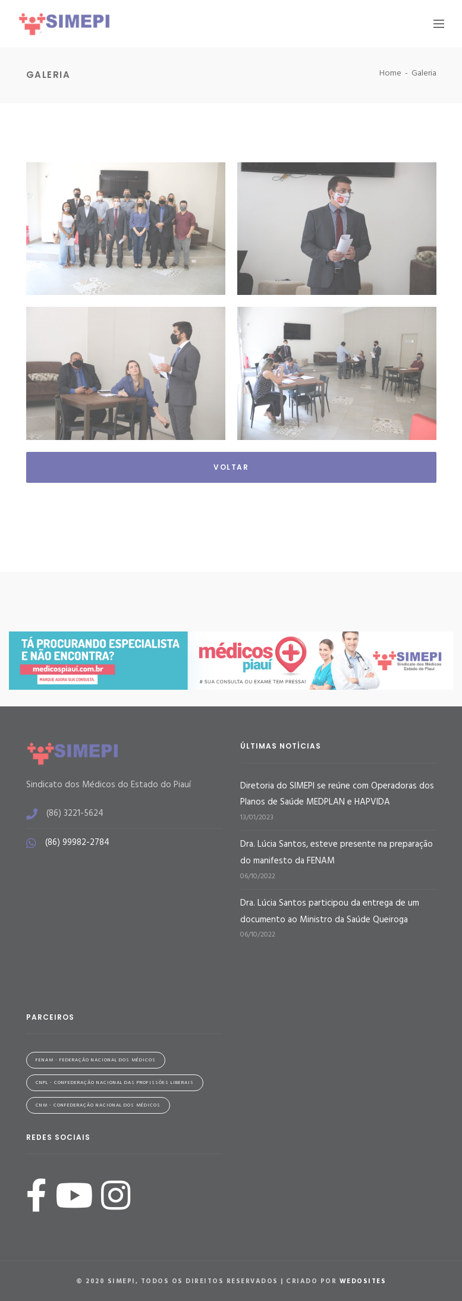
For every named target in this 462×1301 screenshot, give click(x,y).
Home (390, 73)
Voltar (231, 467)
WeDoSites (363, 1281)
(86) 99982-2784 (77, 842)
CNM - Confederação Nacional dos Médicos (98, 1105)
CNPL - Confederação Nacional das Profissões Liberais (115, 1082)
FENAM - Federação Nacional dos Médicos (96, 1060)
